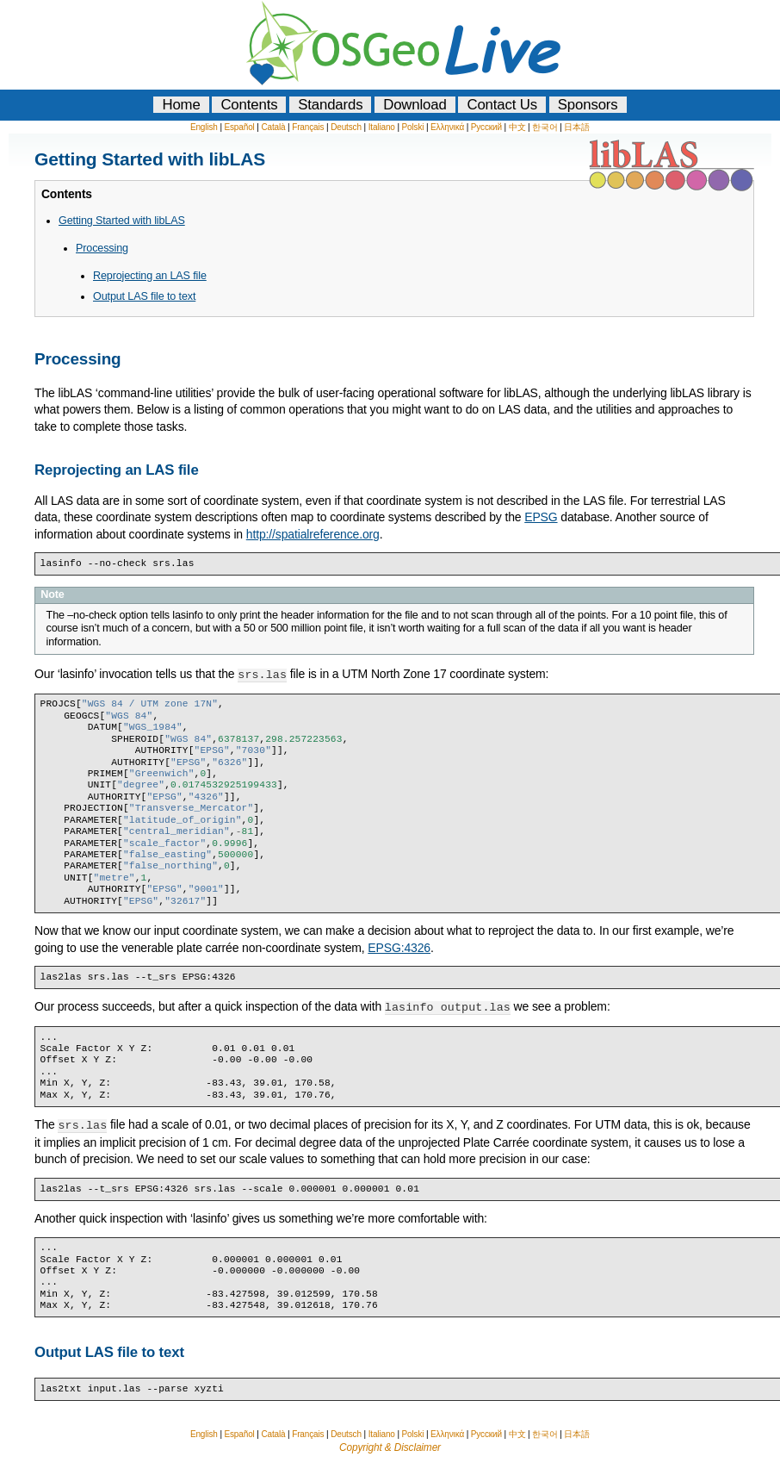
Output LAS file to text (144, 296)
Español (239, 127)
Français (308, 127)
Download (415, 104)
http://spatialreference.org (313, 534)
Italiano (381, 127)
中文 (517, 127)
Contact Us (502, 104)
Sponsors (588, 104)
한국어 (545, 127)
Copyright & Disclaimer (390, 1445)
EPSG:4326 (399, 947)
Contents (248, 104)
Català (273, 127)
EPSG (540, 517)
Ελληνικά (447, 127)
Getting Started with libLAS (122, 221)
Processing (102, 248)
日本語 (577, 127)
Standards (330, 104)
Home (181, 104)
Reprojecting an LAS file (150, 276)
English (204, 127)
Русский (486, 127)
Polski (413, 127)
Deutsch (346, 127)
